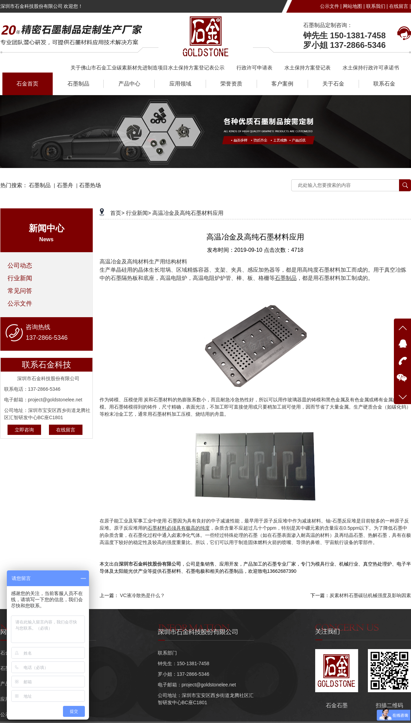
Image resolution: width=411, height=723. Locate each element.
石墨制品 (78, 84)
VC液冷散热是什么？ (142, 595)
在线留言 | (400, 6)
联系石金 (384, 84)
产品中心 (129, 84)
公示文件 (20, 303)
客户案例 (282, 84)
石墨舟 (65, 185)
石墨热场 (90, 185)
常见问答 (20, 290)
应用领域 (180, 84)
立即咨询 (24, 429)
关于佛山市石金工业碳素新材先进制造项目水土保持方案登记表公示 (147, 67)
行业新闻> (138, 213)
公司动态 (20, 265)
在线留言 (65, 429)
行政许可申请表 (254, 67)
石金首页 (27, 84)
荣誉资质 (231, 84)
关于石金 (333, 84)
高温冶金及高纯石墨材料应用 (187, 213)
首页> (117, 213)
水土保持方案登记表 (307, 67)
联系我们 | (377, 6)
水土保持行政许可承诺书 (371, 67)
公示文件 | (331, 6)
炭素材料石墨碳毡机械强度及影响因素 (370, 595)
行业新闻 (20, 278)
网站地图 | (354, 6)
